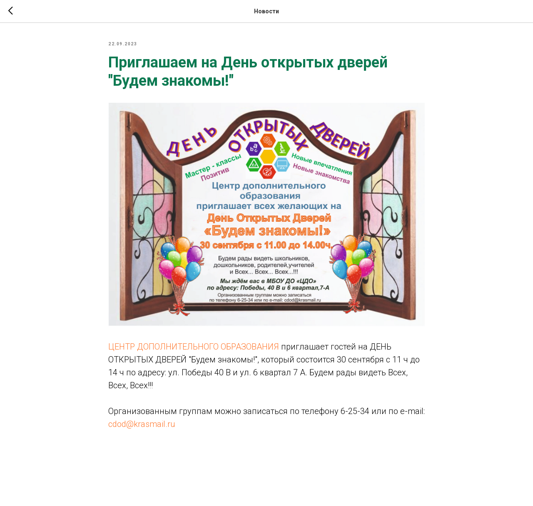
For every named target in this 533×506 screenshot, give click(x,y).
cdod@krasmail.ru (141, 424)
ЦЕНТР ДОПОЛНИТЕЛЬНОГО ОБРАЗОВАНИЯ (193, 347)
